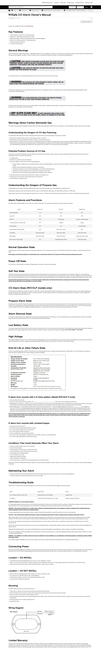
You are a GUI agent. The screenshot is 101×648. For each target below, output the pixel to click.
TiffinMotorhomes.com (47, 2)
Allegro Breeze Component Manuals (51, 10)
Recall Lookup (70, 2)
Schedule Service (79, 2)
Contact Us (56, 2)
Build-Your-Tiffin (88, 2)
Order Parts (63, 2)
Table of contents (87, 21)
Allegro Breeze (34, 10)
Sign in (86, 7)
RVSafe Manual (29, 26)
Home (14, 10)
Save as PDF (91, 18)
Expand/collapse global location (91, 10)
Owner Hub (23, 10)
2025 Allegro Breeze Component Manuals (75, 10)
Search (10, 7)
